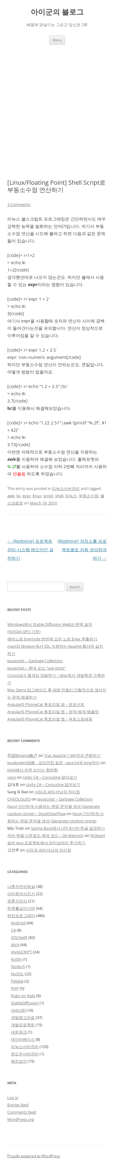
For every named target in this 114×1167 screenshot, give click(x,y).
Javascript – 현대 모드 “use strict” (36, 668)
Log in (12, 1097)
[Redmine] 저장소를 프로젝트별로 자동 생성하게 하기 (82, 549)
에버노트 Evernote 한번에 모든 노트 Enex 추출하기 (52, 639)
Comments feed (21, 1112)
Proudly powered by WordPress (33, 1156)
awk (11, 495)
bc (18, 495)
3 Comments (18, 204)
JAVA (15, 944)
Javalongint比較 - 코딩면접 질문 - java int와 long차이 (53, 762)
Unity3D (18, 1010)
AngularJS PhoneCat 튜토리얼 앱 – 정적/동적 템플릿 (53, 711)
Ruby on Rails (23, 995)
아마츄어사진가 (21, 893)
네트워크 (19, 1032)
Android (18, 923)
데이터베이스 (23, 1039)
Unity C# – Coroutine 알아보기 (50, 777)
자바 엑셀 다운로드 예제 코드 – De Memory (45, 835)
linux (37, 495)
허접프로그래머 (21, 915)
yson (11, 777)
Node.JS (18, 966)
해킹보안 (19, 1061)
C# (13, 930)
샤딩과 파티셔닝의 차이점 (57, 791)
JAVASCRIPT (21, 952)
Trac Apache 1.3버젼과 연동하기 (72, 755)
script (48, 495)
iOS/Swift (19, 937)
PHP (15, 988)
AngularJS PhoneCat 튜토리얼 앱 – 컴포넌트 (46, 704)
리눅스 (71, 495)
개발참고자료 (23, 1017)
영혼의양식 (17, 901)
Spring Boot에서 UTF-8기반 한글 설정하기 (68, 828)
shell (59, 495)
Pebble (17, 981)
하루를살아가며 (21, 908)
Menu (57, 40)
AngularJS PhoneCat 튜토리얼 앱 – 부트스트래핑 (49, 719)
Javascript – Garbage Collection (35, 660)
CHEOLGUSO (19, 799)
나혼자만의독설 (21, 886)
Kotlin (16, 959)
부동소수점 (88, 495)
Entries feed (18, 1105)
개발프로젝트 (23, 1024)
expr (26, 495)
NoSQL (17, 973)
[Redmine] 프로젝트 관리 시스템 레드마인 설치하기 (30, 549)
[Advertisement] (57, 104)
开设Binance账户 (22, 755)
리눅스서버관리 (66, 488)
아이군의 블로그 (57, 12)
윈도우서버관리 (25, 1054)
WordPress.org (20, 1119)
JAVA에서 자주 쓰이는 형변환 (32, 770)
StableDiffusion (25, 1003)
